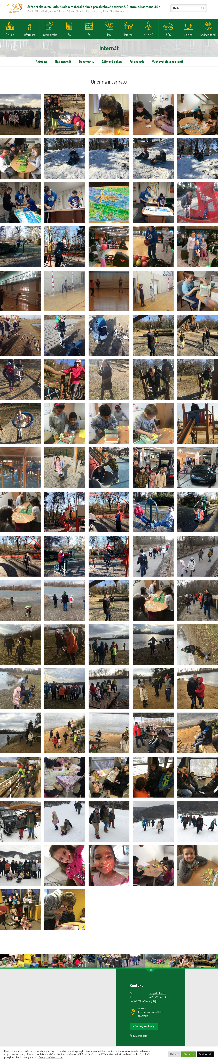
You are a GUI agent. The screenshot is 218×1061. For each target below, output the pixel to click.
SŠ (69, 35)
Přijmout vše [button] (188, 1054)
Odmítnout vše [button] (205, 1054)
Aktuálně (41, 61)
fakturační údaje (138, 1035)
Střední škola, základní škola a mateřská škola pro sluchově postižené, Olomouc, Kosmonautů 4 (14, 8)
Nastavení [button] (174, 1054)
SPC (168, 35)
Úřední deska (49, 35)
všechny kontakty (143, 1026)
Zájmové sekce (112, 61)
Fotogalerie (136, 61)
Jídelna (188, 35)
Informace (30, 35)
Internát (128, 35)
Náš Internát (63, 61)
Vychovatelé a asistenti (167, 61)
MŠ (109, 35)
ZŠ (89, 35)
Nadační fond (208, 35)
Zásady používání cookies (50, 1057)
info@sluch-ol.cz (157, 993)
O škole (10, 35)
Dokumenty (86, 61)
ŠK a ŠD (148, 35)
